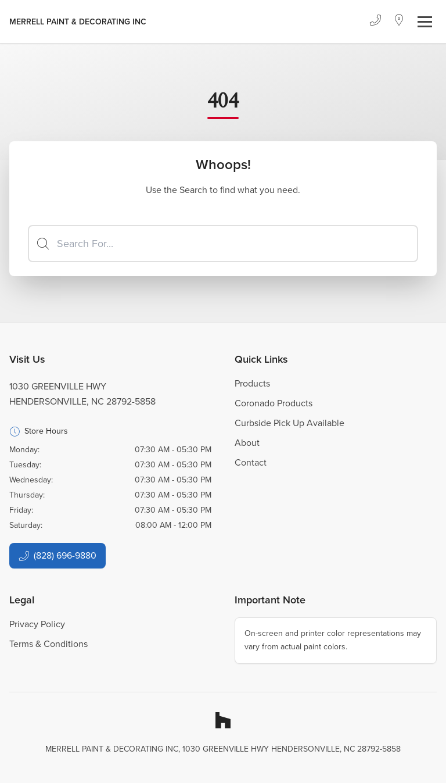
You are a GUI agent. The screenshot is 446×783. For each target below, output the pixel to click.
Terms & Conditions (48, 643)
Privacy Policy (37, 624)
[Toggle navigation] (425, 21)
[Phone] (375, 21)
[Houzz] (223, 720)
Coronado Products (273, 403)
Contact (251, 462)
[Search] (223, 243)
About (247, 442)
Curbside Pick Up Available (289, 423)
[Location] (399, 21)
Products (252, 383)
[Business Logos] (77, 21)
